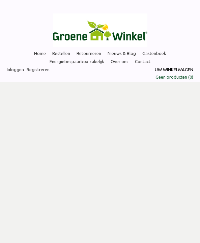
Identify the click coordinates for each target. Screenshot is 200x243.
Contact (142, 61)
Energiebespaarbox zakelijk (77, 61)
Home (40, 53)
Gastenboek (154, 53)
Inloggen (15, 69)
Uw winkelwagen (174, 69)
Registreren (38, 69)
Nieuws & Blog (122, 53)
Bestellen (61, 53)
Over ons (119, 61)
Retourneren (89, 53)
